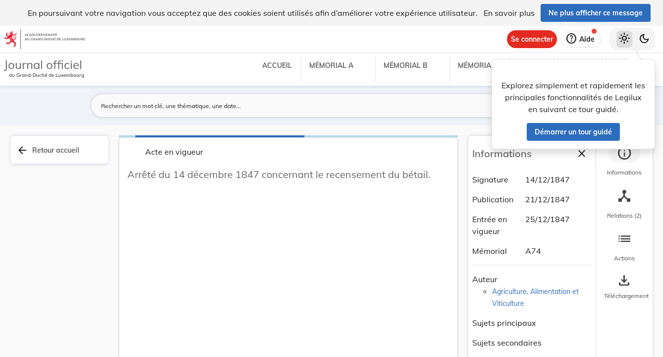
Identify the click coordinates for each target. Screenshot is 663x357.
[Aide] (581, 39)
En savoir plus (509, 13)
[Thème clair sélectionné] (624, 39)
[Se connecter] (532, 39)
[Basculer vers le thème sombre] (644, 39)
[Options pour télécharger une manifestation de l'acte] (624, 287)
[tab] (624, 161)
